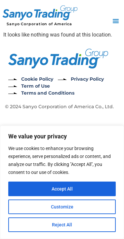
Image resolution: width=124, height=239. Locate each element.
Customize (62, 206)
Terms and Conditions (47, 93)
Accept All (62, 189)
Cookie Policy (37, 79)
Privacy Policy (87, 79)
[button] (116, 21)
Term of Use (35, 86)
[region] (62, 182)
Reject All (62, 224)
